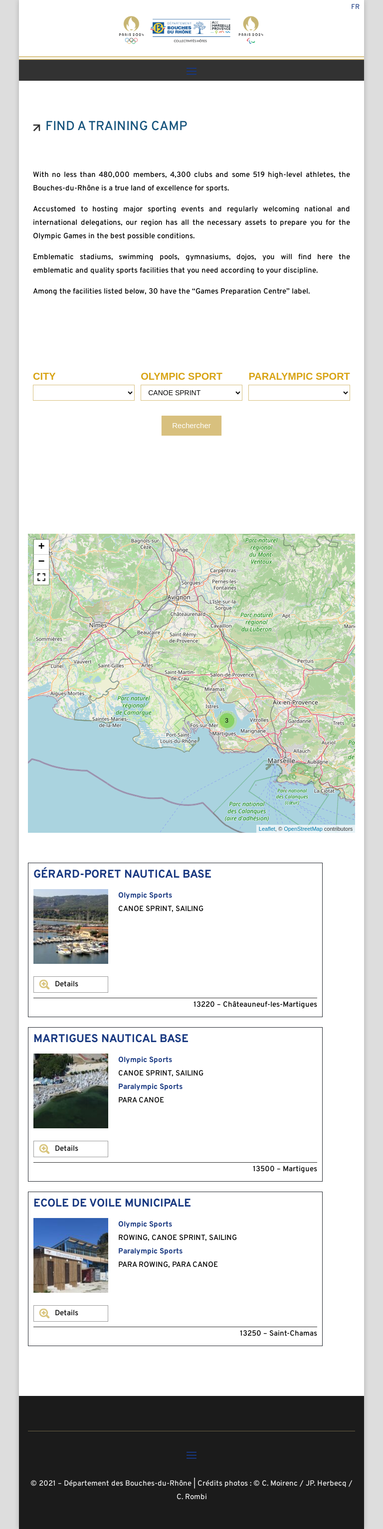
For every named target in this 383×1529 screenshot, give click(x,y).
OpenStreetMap (303, 829)
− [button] (41, 562)
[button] (41, 577)
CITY (44, 376)
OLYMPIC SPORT (181, 376)
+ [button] (41, 547)
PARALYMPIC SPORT (299, 376)
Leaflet (267, 829)
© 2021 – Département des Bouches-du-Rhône (111, 1484)
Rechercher (191, 425)
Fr (355, 7)
